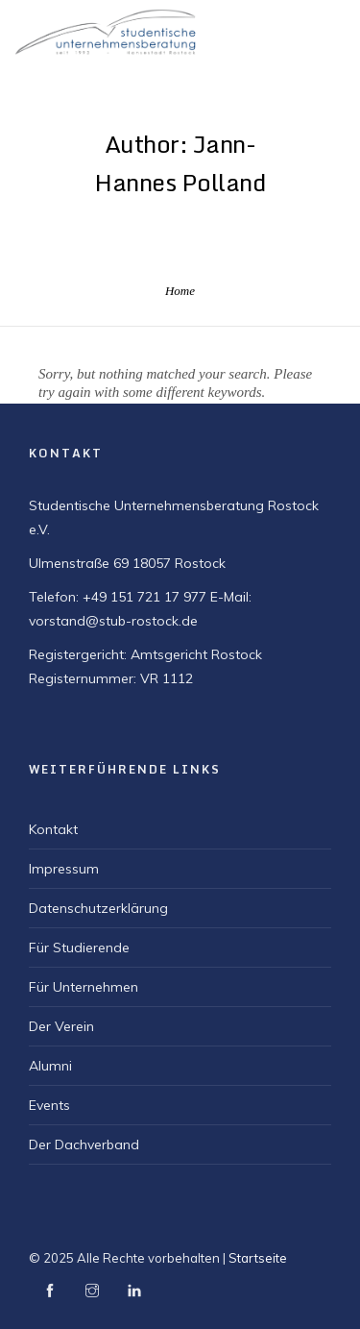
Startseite (257, 1258)
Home (180, 290)
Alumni (50, 1065)
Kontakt (53, 829)
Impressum (64, 868)
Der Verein (61, 1026)
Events (49, 1105)
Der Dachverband (84, 1144)
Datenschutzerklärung (98, 908)
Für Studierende (79, 947)
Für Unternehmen (83, 987)
